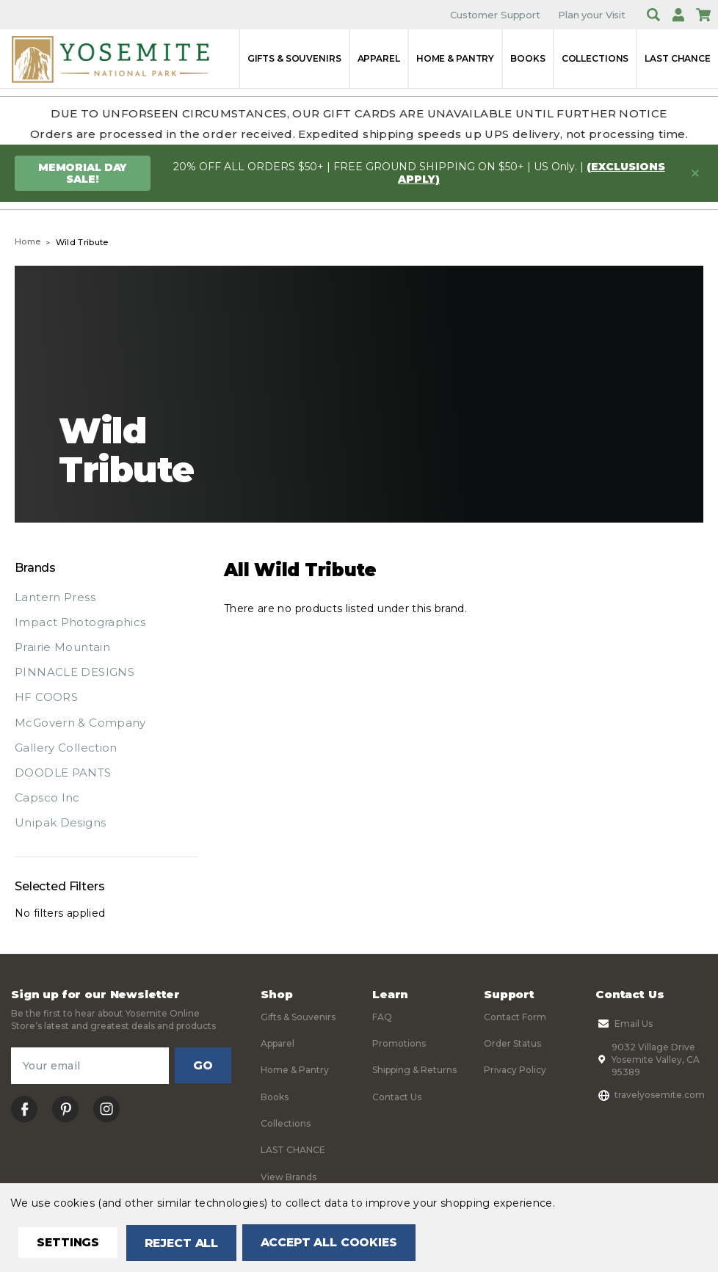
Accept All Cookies (335, 1243)
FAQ (382, 1016)
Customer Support (495, 15)
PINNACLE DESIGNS (74, 672)
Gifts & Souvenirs (294, 58)
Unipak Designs (60, 822)
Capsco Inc (47, 797)
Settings (69, 1243)
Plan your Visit (591, 15)
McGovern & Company (80, 723)
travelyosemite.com (650, 1095)
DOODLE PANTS (63, 772)
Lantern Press (55, 597)
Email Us (624, 1024)
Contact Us (396, 1096)
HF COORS (46, 697)
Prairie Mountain (62, 647)
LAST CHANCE (678, 58)
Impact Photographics (80, 622)
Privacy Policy (515, 1069)
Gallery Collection (66, 748)
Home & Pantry (455, 58)
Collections (595, 58)
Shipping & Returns (414, 1069)
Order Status (512, 1043)
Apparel (379, 58)
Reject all (184, 1243)
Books (527, 58)
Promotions (399, 1043)
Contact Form (515, 1016)
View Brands (288, 1176)
